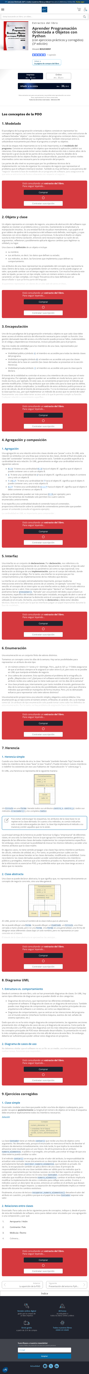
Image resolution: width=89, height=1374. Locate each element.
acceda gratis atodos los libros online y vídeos (62, 1313)
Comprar (43, 192)
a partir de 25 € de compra (26, 1328)
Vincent (41, 49)
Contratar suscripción (43, 203)
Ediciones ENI (44, 9)
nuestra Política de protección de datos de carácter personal (37, 1345)
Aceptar (44, 1356)
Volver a (46, 62)
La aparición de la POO (29, 1286)
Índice (44, 1293)
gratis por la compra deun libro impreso (26, 1313)
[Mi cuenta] (85, 9)
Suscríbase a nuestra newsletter (44, 1344)
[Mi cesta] (79, 9)
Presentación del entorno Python (64, 1286)
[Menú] (2, 9)
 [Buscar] (84, 17)
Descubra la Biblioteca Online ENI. (44, 2)
